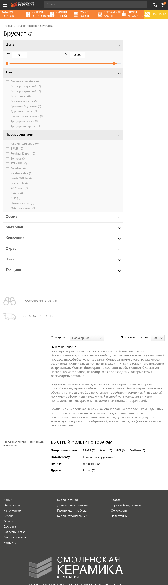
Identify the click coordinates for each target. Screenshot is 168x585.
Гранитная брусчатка (26, 110)
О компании (12, 405)
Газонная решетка (24, 105)
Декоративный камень (72, 405)
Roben (87, 370)
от (8, 53)
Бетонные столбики (25, 85)
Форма (12, 221)
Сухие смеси (119, 410)
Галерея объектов (15, 437)
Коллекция (15, 242)
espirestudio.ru (92, 565)
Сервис (8, 416)
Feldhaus (135, 350)
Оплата (8, 421)
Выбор (17, 197)
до (28, 53)
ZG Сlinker (19, 192)
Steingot (18, 162)
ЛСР (15, 202)
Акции (8, 400)
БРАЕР (87, 350)
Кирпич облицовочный (126, 405)
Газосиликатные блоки (72, 410)
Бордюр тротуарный (26, 90)
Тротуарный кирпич (25, 130)
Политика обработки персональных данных (76, 498)
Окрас (11, 253)
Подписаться (56, 533)
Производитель (19, 139)
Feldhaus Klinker (23, 158)
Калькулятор (12, 410)
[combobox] (87, 45)
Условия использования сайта (75, 493)
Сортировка (59, 45)
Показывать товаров (135, 45)
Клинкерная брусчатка (27, 120)
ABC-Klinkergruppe (25, 148)
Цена (10, 45)
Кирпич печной (67, 400)
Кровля (116, 400)
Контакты (10, 442)
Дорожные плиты (24, 115)
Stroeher (18, 172)
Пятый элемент (22, 207)
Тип (9, 77)
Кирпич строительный (72, 416)
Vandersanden (21, 177)
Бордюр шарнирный (26, 95)
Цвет (10, 264)
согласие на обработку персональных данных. (102, 523)
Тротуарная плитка (25, 125)
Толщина (13, 274)
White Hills (20, 187)
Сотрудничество (15, 432)
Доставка (10, 426)
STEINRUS (19, 167)
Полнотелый (119, 416)
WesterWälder (22, 182)
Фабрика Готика (23, 212)
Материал (14, 232)
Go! (142, 5)
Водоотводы (21, 100)
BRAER (17, 153)
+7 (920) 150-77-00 (155, 5)
